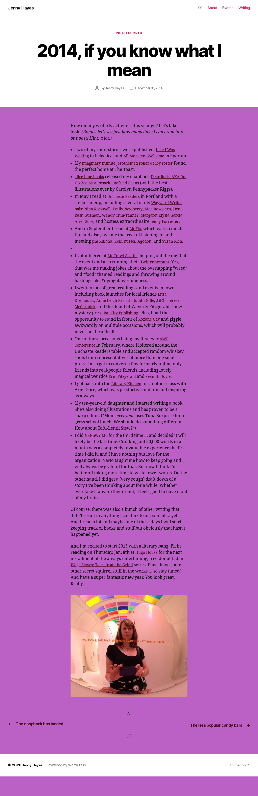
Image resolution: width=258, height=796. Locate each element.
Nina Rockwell (99, 216)
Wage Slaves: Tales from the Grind (105, 584)
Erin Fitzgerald (124, 396)
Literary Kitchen (128, 403)
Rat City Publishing (156, 333)
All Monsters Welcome (147, 157)
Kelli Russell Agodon (136, 255)
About (212, 8)
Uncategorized (129, 34)
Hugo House (147, 572)
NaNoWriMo (97, 455)
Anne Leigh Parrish (117, 320)
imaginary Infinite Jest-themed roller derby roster (132, 170)
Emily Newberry (132, 216)
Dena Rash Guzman (94, 222)
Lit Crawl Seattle (123, 275)
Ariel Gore (113, 229)
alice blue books (91, 184)
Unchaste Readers (125, 204)
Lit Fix (135, 242)
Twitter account (161, 282)
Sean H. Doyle (162, 396)
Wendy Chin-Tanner (136, 222)
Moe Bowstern (165, 216)
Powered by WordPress (68, 784)
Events (227, 8)
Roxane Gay (169, 339)
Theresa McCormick (95, 326)
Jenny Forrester (90, 235)
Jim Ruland (103, 255)
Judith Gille (150, 320)
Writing (244, 8)
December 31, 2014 (149, 89)
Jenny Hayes (22, 8)
